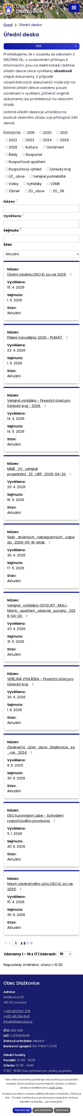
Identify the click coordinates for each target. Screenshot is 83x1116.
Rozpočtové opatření (27, 161)
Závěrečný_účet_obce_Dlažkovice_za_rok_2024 (41, 750)
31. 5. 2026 (15, 641)
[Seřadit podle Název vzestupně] (17, 199)
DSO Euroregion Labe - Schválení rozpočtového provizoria (35, 818)
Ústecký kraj (60, 169)
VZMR (55, 183)
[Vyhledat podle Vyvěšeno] (41, 224)
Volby (13, 183)
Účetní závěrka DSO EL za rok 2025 (40, 274)
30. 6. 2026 (16, 778)
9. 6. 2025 (15, 765)
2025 (64, 139)
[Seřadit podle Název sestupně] (17, 201)
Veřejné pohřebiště (49, 176)
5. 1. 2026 (14, 833)
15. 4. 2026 (15, 287)
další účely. (56, 1088)
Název (9, 201)
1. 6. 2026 (14, 709)
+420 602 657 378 (16, 1011)
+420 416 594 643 (16, 1016)
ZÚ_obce (36, 191)
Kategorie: (12, 132)
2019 (30, 132)
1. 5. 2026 (14, 300)
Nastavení (62, 1110)
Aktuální (14, 313)
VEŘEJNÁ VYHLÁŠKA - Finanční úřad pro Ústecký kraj (40, 681)
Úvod (7, 24)
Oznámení (55, 147)
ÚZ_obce (17, 176)
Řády (13, 154)
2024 (47, 139)
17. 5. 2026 (15, 568)
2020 (47, 132)
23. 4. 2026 (16, 350)
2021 (64, 132)
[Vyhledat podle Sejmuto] (41, 239)
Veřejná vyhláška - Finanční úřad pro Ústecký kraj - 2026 (38, 403)
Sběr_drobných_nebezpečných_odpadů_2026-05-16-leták (40, 540)
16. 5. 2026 (15, 499)
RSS (57, 46)
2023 (30, 139)
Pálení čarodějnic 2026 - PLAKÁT (38, 337)
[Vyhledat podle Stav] (41, 254)
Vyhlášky (34, 183)
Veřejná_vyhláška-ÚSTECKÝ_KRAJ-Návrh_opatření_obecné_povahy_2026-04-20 (41, 610)
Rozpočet (34, 154)
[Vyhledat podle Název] (41, 208)
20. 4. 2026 (16, 486)
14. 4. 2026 (15, 418)
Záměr (14, 191)
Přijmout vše (22, 1110)
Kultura (32, 147)
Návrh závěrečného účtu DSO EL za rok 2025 (40, 886)
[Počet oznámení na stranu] (65, 954)
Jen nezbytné (43, 1110)
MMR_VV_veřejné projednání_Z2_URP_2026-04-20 (40, 471)
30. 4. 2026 (16, 555)
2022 (13, 139)
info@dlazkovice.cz (18, 1021)
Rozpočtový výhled (25, 169)
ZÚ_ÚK (58, 191)
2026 (13, 147)
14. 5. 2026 (15, 431)
